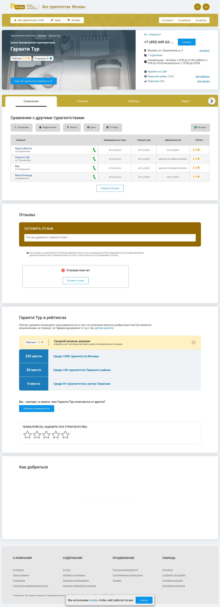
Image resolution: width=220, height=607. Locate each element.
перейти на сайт (157, 71)
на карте (205, 50)
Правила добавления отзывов (80, 585)
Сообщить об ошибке (174, 575)
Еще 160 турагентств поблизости (33, 81)
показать (186, 42)
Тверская (153, 81)
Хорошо (144, 600)
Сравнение (31, 101)
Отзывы (74, 20)
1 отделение (155, 55)
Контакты (167, 569)
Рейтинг (134, 101)
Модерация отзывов (174, 585)
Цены (56, 20)
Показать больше (110, 188)
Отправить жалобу (173, 580)
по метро (201, 20)
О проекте (18, 569)
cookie (93, 600)
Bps (17, 166)
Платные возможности (126, 569)
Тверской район (157, 76)
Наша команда (21, 575)
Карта (185, 101)
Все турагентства (29, 20)
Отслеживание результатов (128, 575)
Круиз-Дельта (23, 148)
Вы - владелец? (152, 34)
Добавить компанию (74, 575)
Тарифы (117, 580)
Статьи (67, 569)
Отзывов (41, 58)
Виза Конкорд (23, 175)
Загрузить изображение (76, 580)
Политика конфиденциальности (31, 585)
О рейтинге (19, 580)
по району (184, 20)
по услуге (167, 20)
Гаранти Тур (22, 157)
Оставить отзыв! (75, 280)
